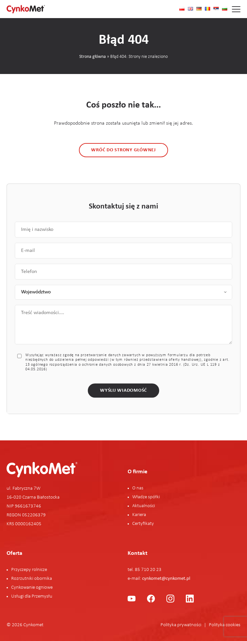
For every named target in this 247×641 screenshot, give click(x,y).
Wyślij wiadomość (123, 390)
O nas (137, 488)
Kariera (139, 514)
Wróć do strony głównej (123, 150)
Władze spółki (146, 497)
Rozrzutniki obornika (31, 578)
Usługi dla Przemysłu (31, 596)
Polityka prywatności (181, 625)
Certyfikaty (143, 523)
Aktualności (143, 506)
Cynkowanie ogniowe (32, 587)
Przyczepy (21, 569)
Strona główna (92, 56)
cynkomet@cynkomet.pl (166, 578)
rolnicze (39, 569)
